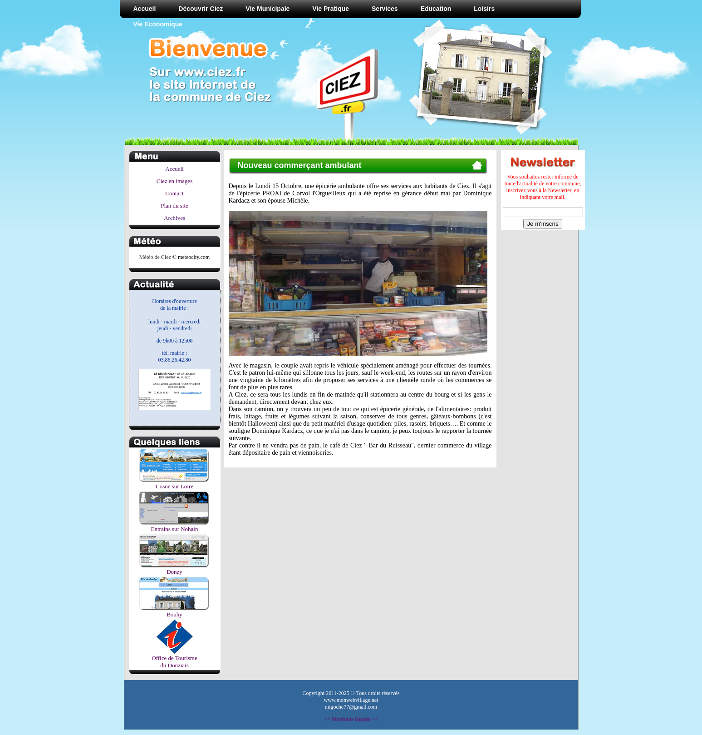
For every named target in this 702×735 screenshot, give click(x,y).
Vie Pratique (330, 8)
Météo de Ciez (155, 257)
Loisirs (484, 8)
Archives (174, 217)
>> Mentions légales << (351, 719)
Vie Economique (158, 24)
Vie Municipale (267, 8)
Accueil (144, 8)
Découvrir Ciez (200, 8)
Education (436, 8)
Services (385, 8)
